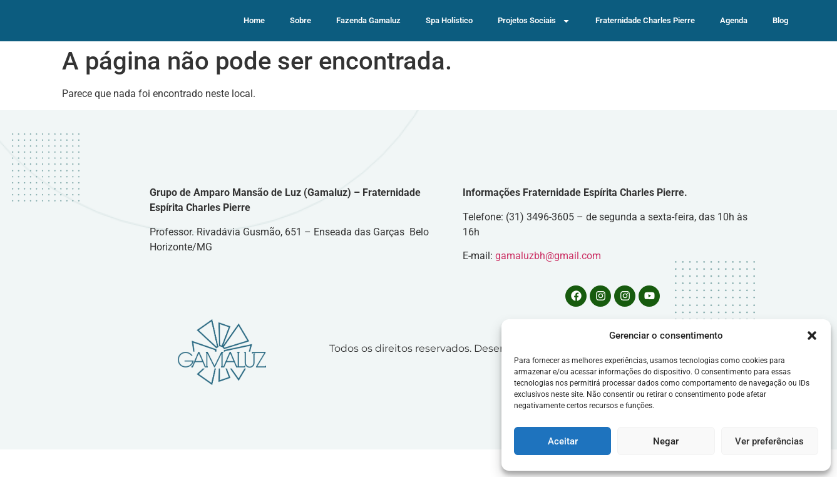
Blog (780, 34)
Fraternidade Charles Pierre (645, 34)
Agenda (733, 34)
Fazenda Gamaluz (368, 34)
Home (254, 34)
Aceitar (563, 441)
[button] (812, 335)
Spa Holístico (449, 34)
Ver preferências (769, 441)
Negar (666, 441)
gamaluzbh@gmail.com (548, 283)
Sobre (300, 34)
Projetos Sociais (534, 34)
